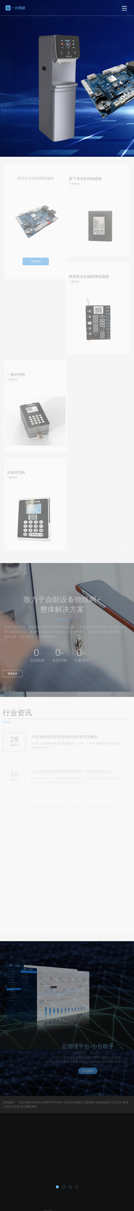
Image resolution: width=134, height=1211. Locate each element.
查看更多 (12, 673)
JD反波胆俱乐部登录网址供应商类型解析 (64, 738)
